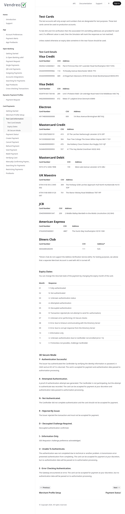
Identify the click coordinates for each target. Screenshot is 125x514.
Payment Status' (113, 492)
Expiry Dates (45, 271)
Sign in (117, 3)
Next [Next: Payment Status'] (117, 487)
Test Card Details (48, 51)
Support (99, 3)
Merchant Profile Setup (50, 492)
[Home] (15, 5)
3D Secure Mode (47, 354)
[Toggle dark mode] (108, 3)
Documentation (85, 3)
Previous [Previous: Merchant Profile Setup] (45, 487)
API (74, 3)
